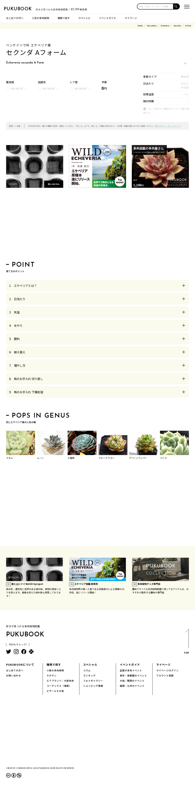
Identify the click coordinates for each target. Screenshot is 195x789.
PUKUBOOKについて (20, 664)
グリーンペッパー (138, 457)
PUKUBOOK (23, 9)
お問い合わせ (13, 675)
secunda (177, 25)
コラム (87, 670)
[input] (155, 6)
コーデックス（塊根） (59, 685)
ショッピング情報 (93, 685)
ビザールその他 (55, 690)
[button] (176, 6)
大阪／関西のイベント (132, 680)
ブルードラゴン (106, 457)
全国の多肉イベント (131, 670)
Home (140, 25)
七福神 (71, 457)
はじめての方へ (14, 18)
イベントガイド (107, 18)
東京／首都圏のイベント (133, 675)
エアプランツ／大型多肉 (60, 680)
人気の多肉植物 (40, 18)
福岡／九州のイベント (132, 685)
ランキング (89, 675)
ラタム (9, 457)
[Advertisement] (97, 225)
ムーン (40, 457)
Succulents (152, 25)
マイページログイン (167, 670)
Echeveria (165, 25)
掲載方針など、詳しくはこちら (167, 125)
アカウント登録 (165, 675)
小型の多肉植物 (55, 670)
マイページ (131, 18)
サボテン (52, 675)
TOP (186, 643)
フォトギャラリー (93, 680)
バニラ (163, 457)
